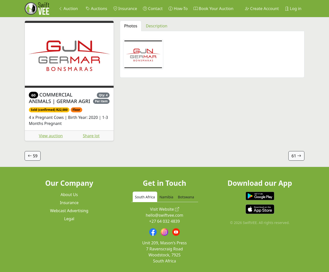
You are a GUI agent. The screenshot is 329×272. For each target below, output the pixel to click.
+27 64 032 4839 (164, 221)
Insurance (125, 8)
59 (32, 156)
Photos (130, 26)
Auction (68, 8)
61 (296, 156)
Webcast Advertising (69, 210)
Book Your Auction (213, 8)
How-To (178, 8)
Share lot (91, 136)
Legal (69, 218)
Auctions (96, 8)
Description (156, 26)
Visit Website (164, 209)
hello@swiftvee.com (164, 215)
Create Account (262, 8)
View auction (51, 136)
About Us (69, 194)
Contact (152, 8)
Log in (293, 8)
